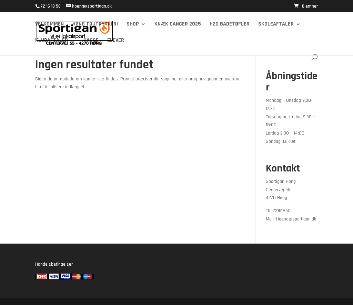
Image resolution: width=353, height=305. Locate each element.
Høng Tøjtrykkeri (95, 25)
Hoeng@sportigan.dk (296, 219)
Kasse (91, 41)
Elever (115, 41)
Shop (133, 25)
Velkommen (49, 25)
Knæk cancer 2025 (177, 25)
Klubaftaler (51, 41)
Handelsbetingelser (54, 264)
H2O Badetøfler (230, 25)
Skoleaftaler (276, 25)
